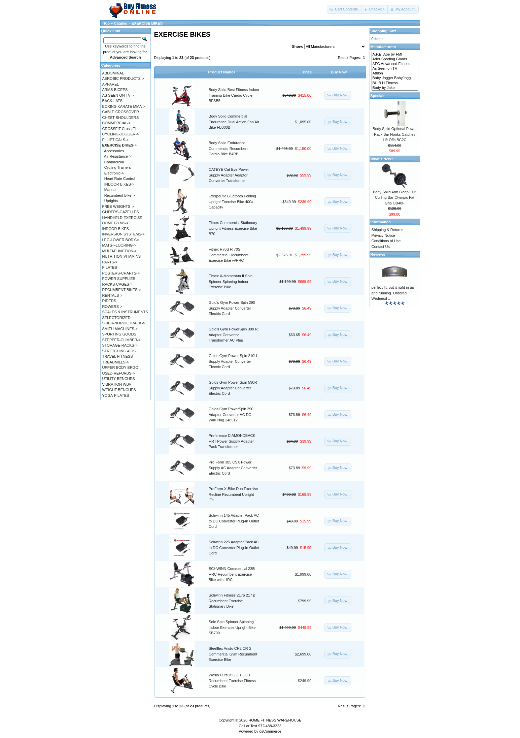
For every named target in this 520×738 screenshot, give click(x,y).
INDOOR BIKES (115, 229)
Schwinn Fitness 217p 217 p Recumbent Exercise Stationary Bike (232, 600)
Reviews (378, 254)
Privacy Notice (383, 235)
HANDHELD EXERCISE (122, 218)
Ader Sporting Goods (395, 59)
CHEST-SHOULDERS (120, 118)
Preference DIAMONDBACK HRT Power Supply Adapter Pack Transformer (232, 441)
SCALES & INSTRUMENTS (125, 312)
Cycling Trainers (117, 167)
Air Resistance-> (117, 156)
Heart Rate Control (119, 179)
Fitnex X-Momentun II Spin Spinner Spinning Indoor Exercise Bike (230, 281)
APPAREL (110, 84)
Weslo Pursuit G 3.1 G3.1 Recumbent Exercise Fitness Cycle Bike (232, 680)
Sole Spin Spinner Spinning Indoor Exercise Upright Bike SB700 (232, 627)
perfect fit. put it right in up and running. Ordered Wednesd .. (393, 292)
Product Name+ (222, 72)
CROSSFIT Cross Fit (119, 129)
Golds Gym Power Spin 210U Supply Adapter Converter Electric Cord (233, 361)
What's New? (382, 159)
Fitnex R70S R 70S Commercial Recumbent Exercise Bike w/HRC (228, 254)
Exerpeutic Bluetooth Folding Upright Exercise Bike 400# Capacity (232, 201)
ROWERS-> (112, 306)
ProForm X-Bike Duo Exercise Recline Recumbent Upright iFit (233, 494)
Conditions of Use (386, 241)
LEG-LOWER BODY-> (120, 240)
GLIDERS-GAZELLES (120, 212)
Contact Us (381, 247)
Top (106, 23)
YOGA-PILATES (115, 395)
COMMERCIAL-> (116, 123)
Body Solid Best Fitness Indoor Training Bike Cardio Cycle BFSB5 (234, 95)
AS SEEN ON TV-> (118, 95)
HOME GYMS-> (115, 223)
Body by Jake (395, 88)
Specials (378, 96)
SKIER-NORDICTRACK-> (123, 323)
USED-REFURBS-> (118, 373)
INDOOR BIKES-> (119, 184)
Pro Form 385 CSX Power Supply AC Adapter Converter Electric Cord (233, 467)
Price (307, 72)
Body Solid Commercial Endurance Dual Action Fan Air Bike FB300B (234, 121)
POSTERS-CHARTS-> (121, 273)
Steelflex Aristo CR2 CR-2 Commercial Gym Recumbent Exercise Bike (233, 654)
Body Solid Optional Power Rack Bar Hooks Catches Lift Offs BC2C (395, 134)
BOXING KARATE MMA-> (123, 106)
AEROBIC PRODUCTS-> (123, 78)
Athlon (395, 73)
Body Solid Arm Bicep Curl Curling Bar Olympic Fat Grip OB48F (394, 197)
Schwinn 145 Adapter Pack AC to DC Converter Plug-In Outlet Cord (234, 520)
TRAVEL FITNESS (117, 356)
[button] (344, 9)
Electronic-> (114, 173)
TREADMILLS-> (115, 362)
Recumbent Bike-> (119, 195)
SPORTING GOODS (119, 334)
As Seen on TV (395, 68)
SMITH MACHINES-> (120, 329)
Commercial (114, 162)
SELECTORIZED (116, 318)
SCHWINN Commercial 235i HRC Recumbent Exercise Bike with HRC (232, 574)
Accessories (114, 151)
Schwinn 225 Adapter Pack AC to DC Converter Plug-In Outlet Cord (234, 547)
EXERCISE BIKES (147, 23)
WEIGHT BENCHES (119, 390)
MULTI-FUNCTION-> (119, 251)
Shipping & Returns (388, 230)
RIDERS (109, 301)
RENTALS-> (112, 295)
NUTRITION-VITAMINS (121, 256)
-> (119, 145)
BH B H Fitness (395, 83)
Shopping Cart (383, 31)
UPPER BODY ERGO (120, 367)
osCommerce (270, 731)
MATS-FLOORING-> (119, 245)
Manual (110, 190)
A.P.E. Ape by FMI (395, 54)
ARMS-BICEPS (115, 90)
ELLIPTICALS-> (115, 140)
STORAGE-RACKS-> (120, 345)
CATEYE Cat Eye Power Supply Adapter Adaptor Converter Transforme (229, 175)
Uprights (111, 201)
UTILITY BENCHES (118, 379)
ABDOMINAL (113, 73)
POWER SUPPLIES (118, 279)
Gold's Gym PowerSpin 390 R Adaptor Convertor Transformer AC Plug (233, 334)
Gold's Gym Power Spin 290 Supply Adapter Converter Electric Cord (232, 308)
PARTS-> (110, 262)
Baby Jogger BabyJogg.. (395, 78)
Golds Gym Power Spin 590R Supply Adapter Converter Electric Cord (233, 387)
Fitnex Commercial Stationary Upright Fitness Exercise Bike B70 (233, 228)
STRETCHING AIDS (119, 351)
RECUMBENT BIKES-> (121, 290)
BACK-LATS (112, 101)
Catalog (120, 23)
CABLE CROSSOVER (120, 112)
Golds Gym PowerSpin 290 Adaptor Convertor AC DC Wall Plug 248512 (231, 414)
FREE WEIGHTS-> (118, 206)
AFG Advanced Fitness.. (395, 64)
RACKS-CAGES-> (117, 284)
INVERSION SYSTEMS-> (123, 234)
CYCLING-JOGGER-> (120, 134)
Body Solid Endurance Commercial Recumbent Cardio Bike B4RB (228, 148)
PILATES (109, 267)
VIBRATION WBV (117, 384)
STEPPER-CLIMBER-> (121, 340)
